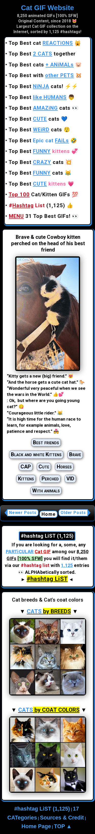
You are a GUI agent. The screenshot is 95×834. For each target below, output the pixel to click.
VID (70, 479)
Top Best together (42, 54)
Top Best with (41, 75)
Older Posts (73, 512)
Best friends (46, 442)
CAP (26, 467)
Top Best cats (41, 65)
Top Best (38, 97)
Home (48, 514)
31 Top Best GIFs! (39, 216)
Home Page (36, 826)
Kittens (26, 479)
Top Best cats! (36, 86)
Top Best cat (41, 43)
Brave (75, 454)
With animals (46, 491)
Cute (44, 467)
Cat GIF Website (47, 8)
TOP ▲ (63, 826)
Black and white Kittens (36, 454)
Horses (64, 467)
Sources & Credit (62, 818)
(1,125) (37, 205)
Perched (50, 479)
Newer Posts (22, 512)
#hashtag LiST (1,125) (42, 809)
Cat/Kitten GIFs (39, 194)
